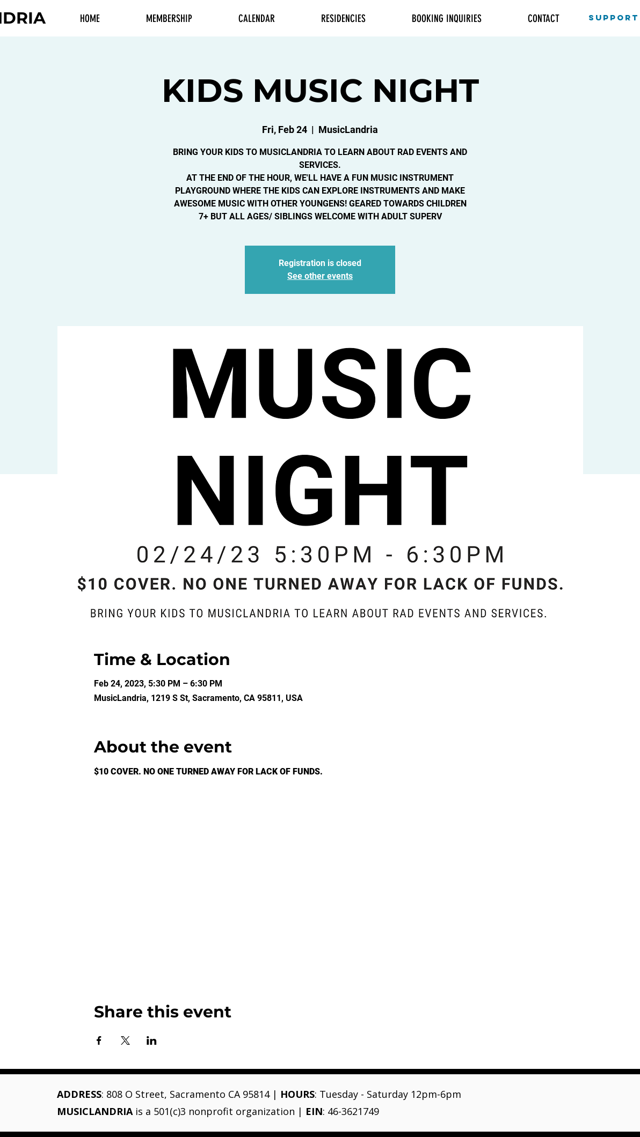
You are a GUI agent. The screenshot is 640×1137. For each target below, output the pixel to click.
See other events (320, 276)
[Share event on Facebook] (99, 1040)
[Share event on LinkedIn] (152, 1040)
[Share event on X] (125, 1040)
